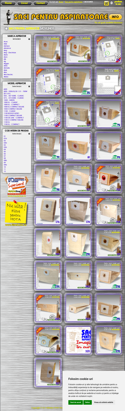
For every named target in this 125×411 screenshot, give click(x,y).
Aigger (6, 64)
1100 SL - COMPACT (11, 124)
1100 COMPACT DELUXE (13, 115)
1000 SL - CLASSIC (11, 102)
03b (5, 147)
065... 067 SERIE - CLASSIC (14, 96)
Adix (5, 44)
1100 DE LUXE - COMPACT (14, 118)
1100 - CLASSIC (10, 111)
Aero (5, 57)
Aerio (6, 55)
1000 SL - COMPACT (11, 104)
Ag (5, 61)
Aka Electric (8, 74)
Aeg (5, 50)
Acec (6, 42)
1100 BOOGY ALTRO (11, 113)
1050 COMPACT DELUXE (13, 109)
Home (8, 3)
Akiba (6, 77)
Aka (5, 72)
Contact (40, 3)
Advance (7, 48)
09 (5, 163)
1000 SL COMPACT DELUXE (14, 107)
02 (5, 141)
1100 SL (7, 122)
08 (5, 158)
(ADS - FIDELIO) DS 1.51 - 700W (15, 91)
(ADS (5, 89)
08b (5, 160)
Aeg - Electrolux (10, 53)
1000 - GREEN (9, 100)
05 (5, 152)
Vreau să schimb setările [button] (103, 402)
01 (5, 136)
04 (5, 149)
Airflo (5, 66)
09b (5, 165)
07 (5, 156)
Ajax (5, 70)
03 (5, 145)
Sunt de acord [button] (75, 402)
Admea (7, 46)
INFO (115, 17)
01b (5, 138)
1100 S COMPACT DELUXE (13, 120)
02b (5, 143)
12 (5, 171)
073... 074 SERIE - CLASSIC (14, 98)
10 (5, 167)
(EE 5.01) (7, 94)
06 (5, 154)
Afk (5, 59)
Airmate (7, 68)
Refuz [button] (87, 402)
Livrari (24, 3)
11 (5, 169)
